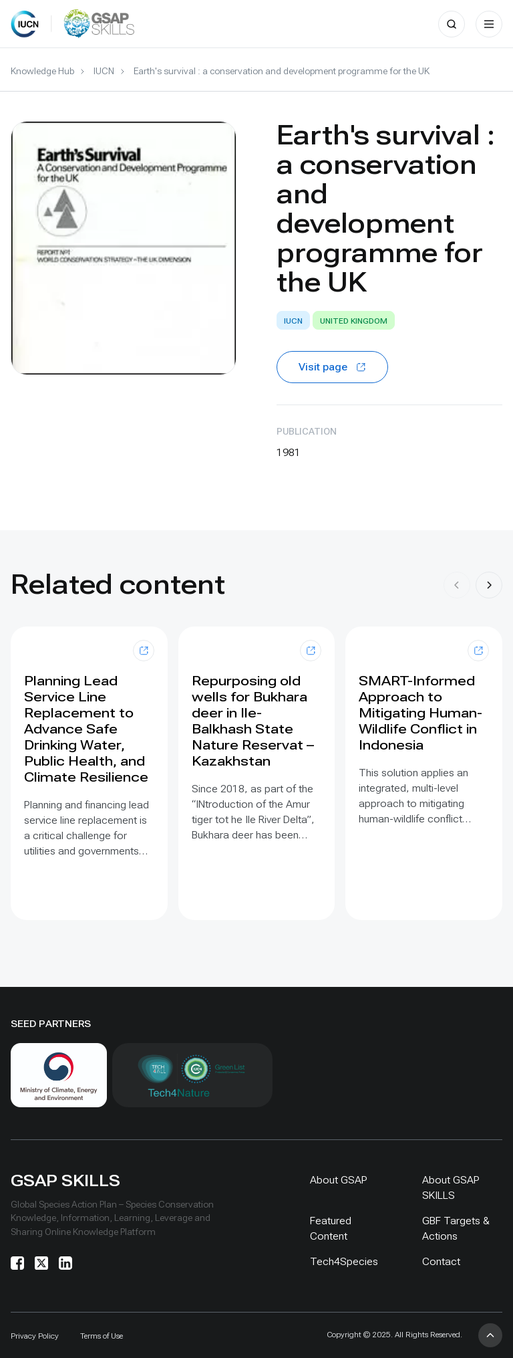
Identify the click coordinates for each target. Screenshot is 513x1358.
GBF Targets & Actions (456, 1228)
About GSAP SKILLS (451, 1187)
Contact (441, 1261)
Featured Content (330, 1228)
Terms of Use (101, 1336)
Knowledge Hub (42, 71)
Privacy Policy (35, 1336)
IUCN (104, 71)
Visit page (332, 366)
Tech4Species (344, 1261)
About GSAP (338, 1179)
